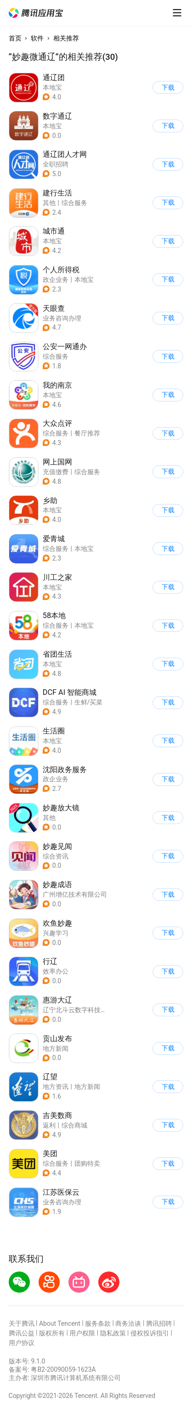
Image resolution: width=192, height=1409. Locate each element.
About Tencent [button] (59, 1323)
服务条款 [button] (98, 1323)
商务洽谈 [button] (128, 1323)
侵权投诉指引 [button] (149, 1333)
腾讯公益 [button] (21, 1333)
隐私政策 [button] (113, 1333)
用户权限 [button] (82, 1333)
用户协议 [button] (21, 1342)
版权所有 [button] (52, 1333)
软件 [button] (37, 38)
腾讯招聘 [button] (159, 1323)
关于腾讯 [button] (21, 1323)
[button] (36, 13)
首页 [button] (15, 38)
